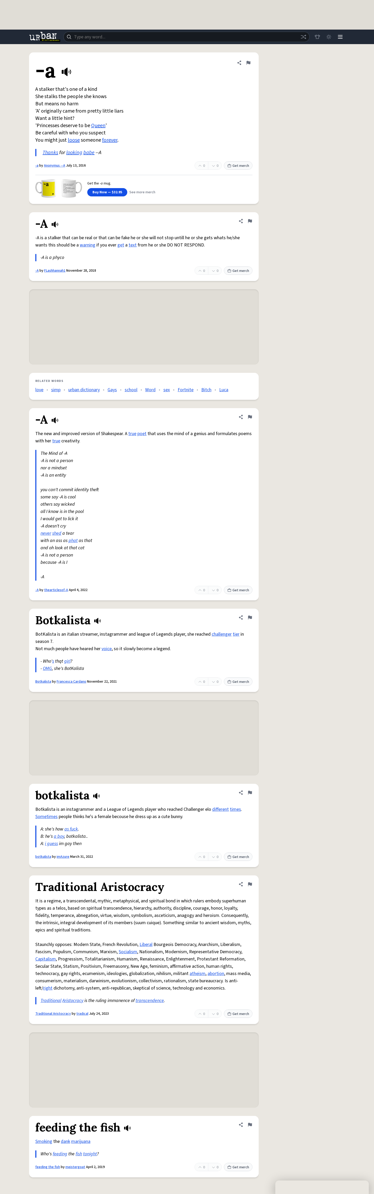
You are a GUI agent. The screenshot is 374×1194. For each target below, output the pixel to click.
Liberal (145, 944)
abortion (216, 973)
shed (56, 533)
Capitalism (45, 959)
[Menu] (340, 37)
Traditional (51, 1000)
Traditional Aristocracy (53, 1013)
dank (65, 1141)
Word (150, 390)
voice (107, 649)
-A (37, 270)
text (133, 245)
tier (236, 634)
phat (73, 540)
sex (166, 390)
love (39, 390)
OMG (47, 668)
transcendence (150, 1000)
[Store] (317, 37)
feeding (60, 1154)
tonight (90, 1154)
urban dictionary (84, 390)
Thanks (50, 152)
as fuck (71, 829)
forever (109, 140)
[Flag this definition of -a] (248, 63)
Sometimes (46, 816)
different (220, 809)
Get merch (238, 165)
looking (74, 152)
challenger (222, 634)
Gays (112, 390)
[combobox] (186, 37)
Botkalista (43, 681)
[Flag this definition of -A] (250, 221)
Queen (98, 125)
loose (74, 140)
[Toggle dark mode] (328, 37)
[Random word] (303, 37)
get (120, 245)
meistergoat (75, 1167)
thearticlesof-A (56, 590)
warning (87, 245)
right (47, 988)
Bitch (206, 390)
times (235, 809)
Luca (223, 390)
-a (36, 165)
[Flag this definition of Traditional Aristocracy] (250, 884)
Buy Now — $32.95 (107, 192)
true (132, 433)
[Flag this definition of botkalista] (250, 792)
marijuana (80, 1141)
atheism (197, 973)
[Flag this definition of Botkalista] (250, 617)
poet (141, 433)
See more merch (142, 192)
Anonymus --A (54, 165)
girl (67, 661)
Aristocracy (72, 1000)
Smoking (43, 1141)
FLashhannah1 (54, 270)
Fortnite (185, 390)
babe (89, 152)
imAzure (63, 856)
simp (56, 390)
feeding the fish (47, 1167)
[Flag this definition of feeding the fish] (250, 1125)
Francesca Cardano (71, 681)
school (131, 390)
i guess (51, 843)
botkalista (43, 856)
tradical (82, 1013)
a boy (59, 836)
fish (79, 1154)
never (46, 533)
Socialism (128, 952)
